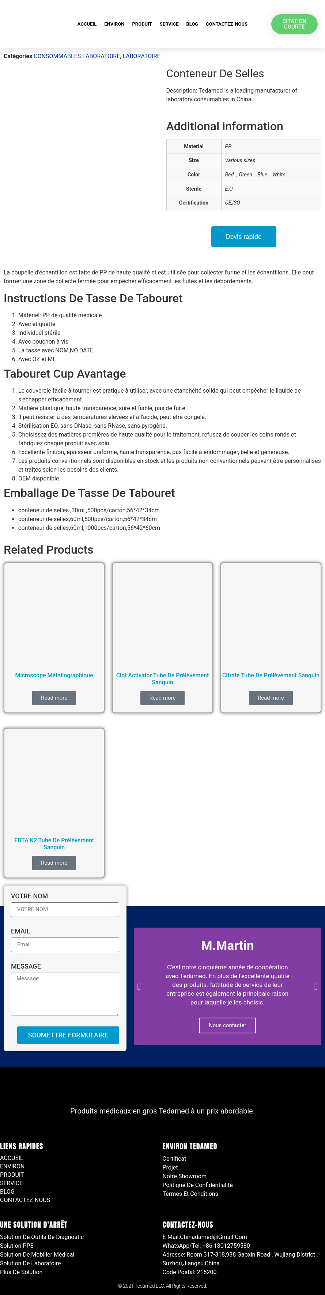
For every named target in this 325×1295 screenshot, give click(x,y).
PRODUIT (142, 24)
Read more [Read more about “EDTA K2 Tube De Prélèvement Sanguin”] (54, 863)
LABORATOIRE (141, 56)
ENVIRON (114, 24)
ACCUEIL (87, 24)
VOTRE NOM (29, 896)
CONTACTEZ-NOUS (226, 24)
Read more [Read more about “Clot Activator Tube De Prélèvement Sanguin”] (162, 698)
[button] (139, 986)
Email (20, 931)
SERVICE (169, 24)
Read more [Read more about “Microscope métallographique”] (54, 698)
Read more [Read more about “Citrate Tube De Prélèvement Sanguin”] (271, 698)
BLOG (192, 24)
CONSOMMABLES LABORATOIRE (77, 56)
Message (26, 966)
